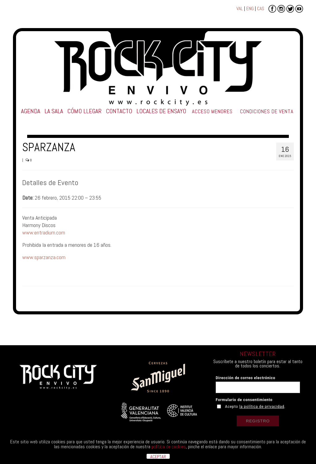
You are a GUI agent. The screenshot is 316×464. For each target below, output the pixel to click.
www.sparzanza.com (43, 257)
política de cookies (169, 446)
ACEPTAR (158, 456)
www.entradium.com (43, 232)
